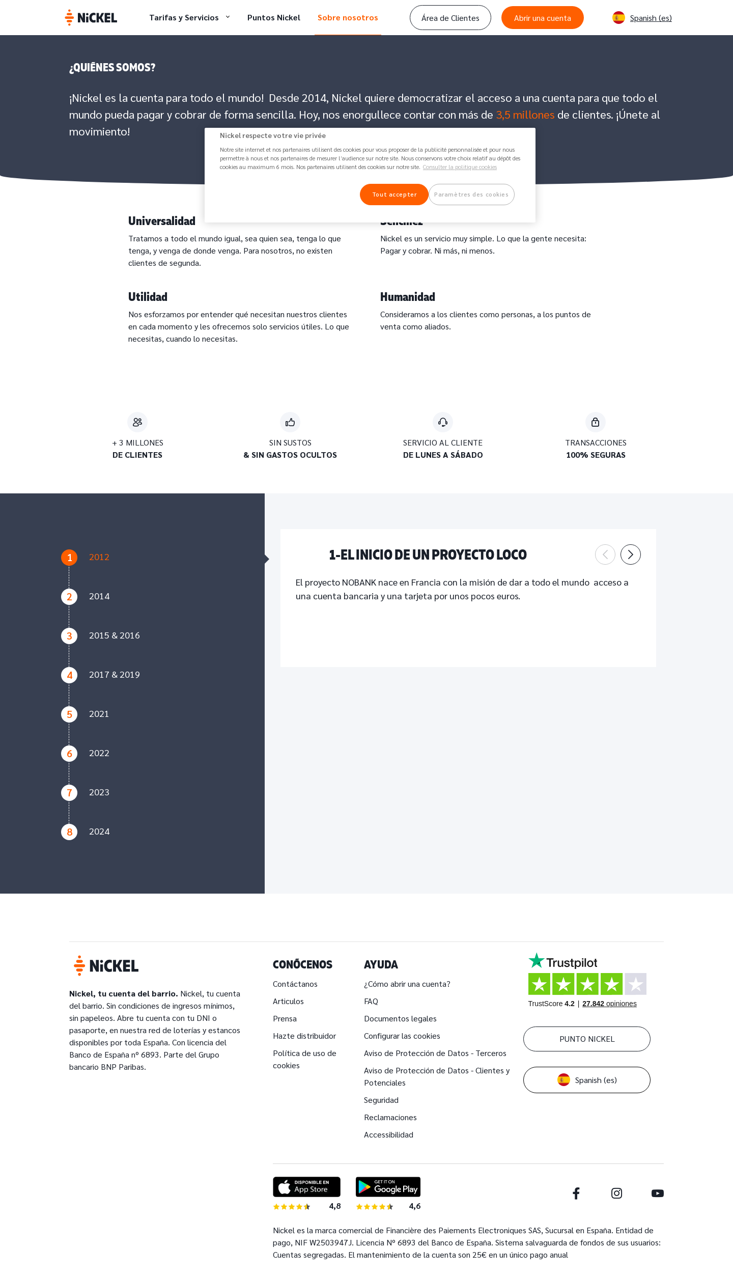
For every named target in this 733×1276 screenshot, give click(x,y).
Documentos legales (400, 1018)
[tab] (158, 569)
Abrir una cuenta (542, 17)
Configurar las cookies (402, 1035)
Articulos (288, 1000)
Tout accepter (394, 194)
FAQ (371, 1000)
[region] (370, 175)
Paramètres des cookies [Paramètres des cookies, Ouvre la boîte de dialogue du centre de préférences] (471, 194)
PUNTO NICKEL (587, 1038)
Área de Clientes (450, 17)
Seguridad (381, 1099)
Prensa (285, 1018)
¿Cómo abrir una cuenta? (407, 983)
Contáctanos (295, 983)
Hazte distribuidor (304, 1035)
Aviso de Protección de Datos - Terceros (435, 1052)
